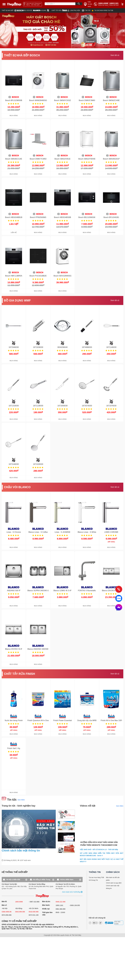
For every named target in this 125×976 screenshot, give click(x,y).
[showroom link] (32, 4)
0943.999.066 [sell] (20, 912)
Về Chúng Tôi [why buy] (93, 880)
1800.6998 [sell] (19, 902)
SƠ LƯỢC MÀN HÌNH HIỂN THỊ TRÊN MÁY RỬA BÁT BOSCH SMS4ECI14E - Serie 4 (101, 854)
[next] (123, 31)
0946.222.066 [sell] (60, 902)
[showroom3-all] (71, 892)
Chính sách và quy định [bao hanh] (113, 883)
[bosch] (12, 10)
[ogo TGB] (42, 896)
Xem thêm (21, 800)
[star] (74, 10)
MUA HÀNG (14, 115)
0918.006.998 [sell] (33, 912)
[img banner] (62, 30)
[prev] (1, 31)
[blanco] (30, 10)
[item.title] (66, 814)
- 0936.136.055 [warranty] (74, 905)
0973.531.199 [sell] (33, 915)
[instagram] (96, 923)
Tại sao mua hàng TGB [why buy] (96, 877)
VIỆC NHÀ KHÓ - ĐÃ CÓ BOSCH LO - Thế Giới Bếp (99, 849)
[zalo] (119, 598)
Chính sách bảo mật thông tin (21, 850)
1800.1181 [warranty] (59, 905)
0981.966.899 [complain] (60, 909)
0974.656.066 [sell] (6, 915)
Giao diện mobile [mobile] (117, 923)
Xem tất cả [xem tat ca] (114, 55)
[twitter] (99, 922)
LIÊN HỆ (14, 232)
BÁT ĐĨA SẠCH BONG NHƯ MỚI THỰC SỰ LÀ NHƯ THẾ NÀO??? (101, 860)
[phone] (114, 4)
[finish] (59, 10)
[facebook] (90, 923)
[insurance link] (88, 4)
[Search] (78, 3)
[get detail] (14, 87)
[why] (102, 10)
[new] (87, 10)
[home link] (14, 4)
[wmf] (45, 10)
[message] (119, 607)
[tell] (101, 4)
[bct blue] (109, 922)
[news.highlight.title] (29, 829)
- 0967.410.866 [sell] (34, 902)
